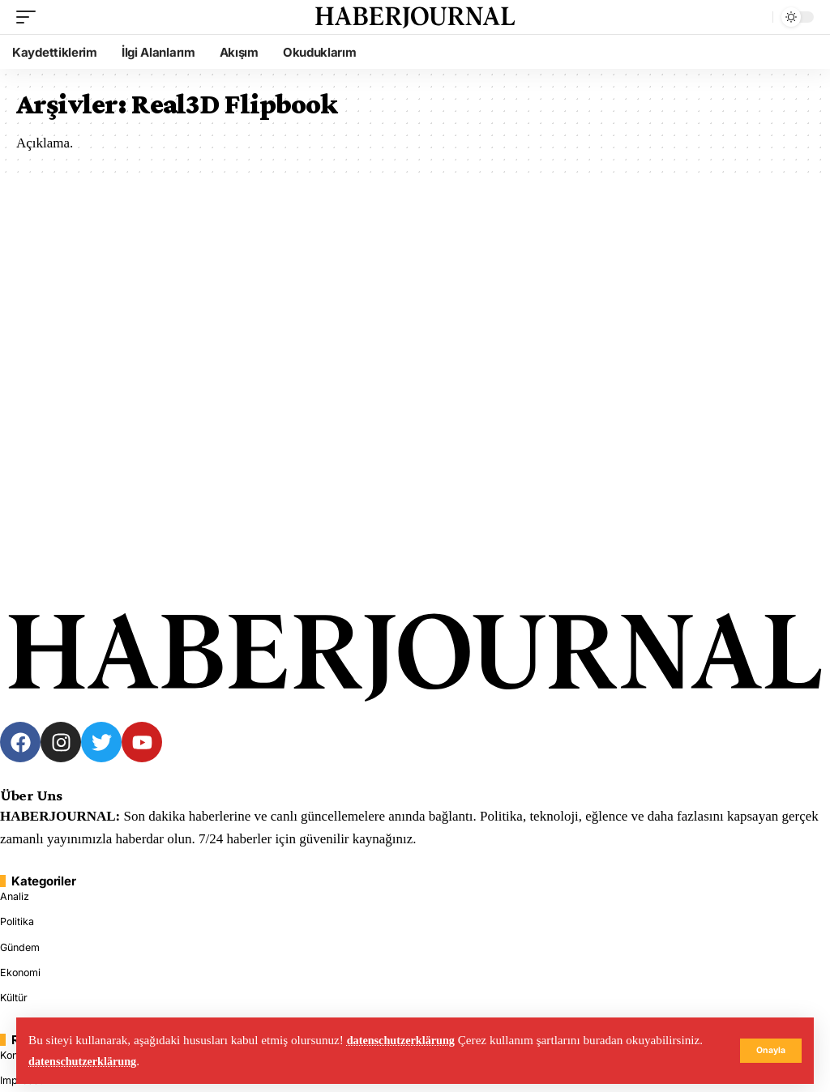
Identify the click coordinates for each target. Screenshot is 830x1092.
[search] (756, 17)
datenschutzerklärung (405, 1040)
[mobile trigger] (30, 17)
